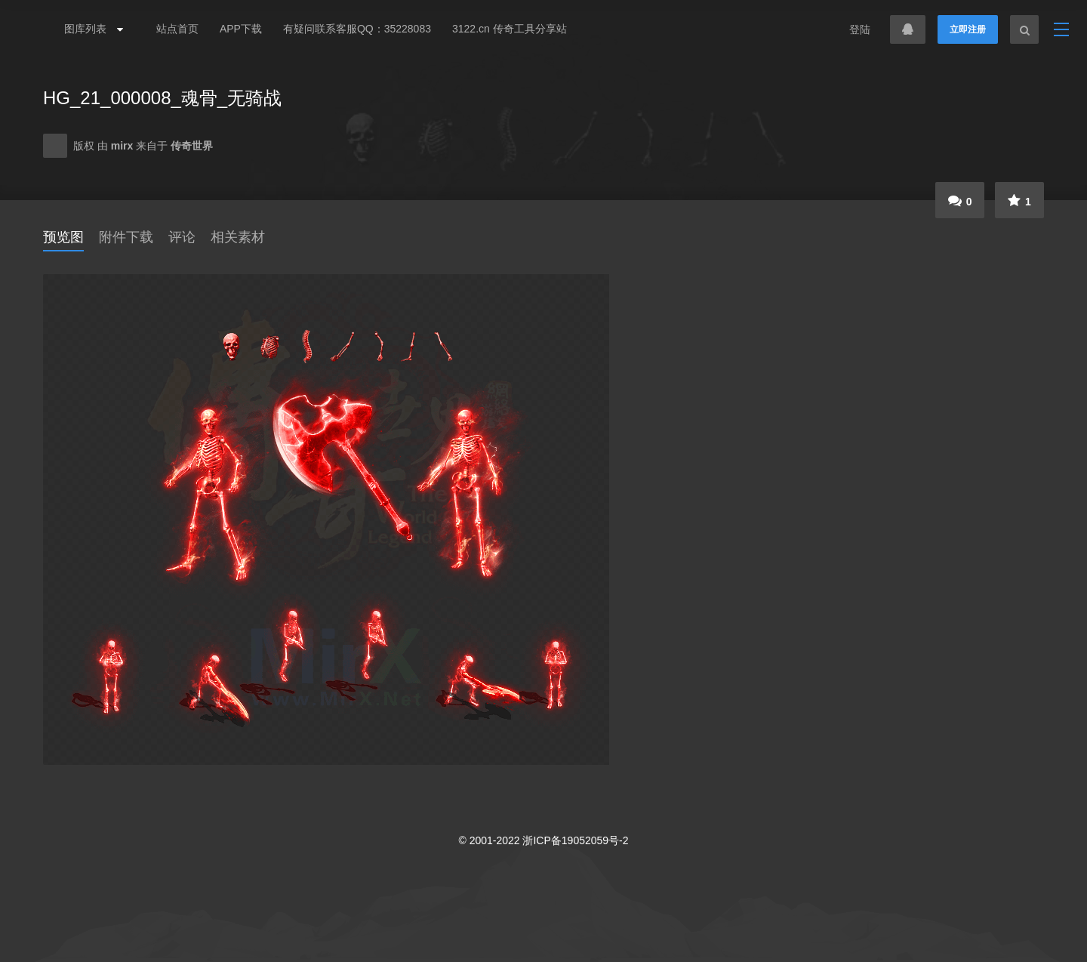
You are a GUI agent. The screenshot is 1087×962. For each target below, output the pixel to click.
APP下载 (241, 28)
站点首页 (177, 28)
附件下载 (126, 237)
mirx (123, 146)
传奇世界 (192, 146)
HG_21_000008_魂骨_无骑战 (162, 98)
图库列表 (89, 28)
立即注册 (968, 29)
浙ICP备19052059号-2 (575, 840)
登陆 (859, 29)
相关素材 (238, 237)
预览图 (63, 237)
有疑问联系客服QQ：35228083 (357, 28)
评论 (182, 237)
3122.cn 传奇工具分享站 (509, 28)
